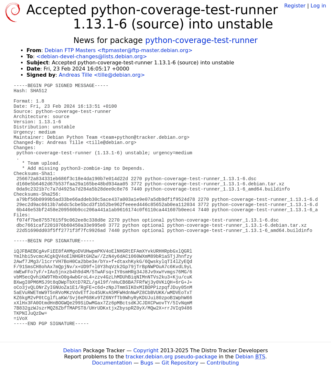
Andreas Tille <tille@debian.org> (102, 75)
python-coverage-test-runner (201, 40)
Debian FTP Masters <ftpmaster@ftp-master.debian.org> (119, 50)
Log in (318, 6)
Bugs (146, 363)
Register (294, 6)
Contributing (223, 363)
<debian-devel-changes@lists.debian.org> (91, 56)
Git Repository (180, 363)
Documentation (112, 363)
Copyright (145, 350)
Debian (72, 350)
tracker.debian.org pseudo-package (171, 357)
